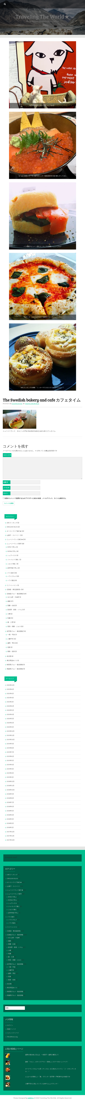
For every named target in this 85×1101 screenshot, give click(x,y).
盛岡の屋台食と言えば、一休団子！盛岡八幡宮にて (42, 1055)
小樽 (8, 614)
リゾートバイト (12, 585)
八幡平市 (10, 639)
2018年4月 (10, 815)
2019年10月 (11, 739)
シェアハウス (11, 555)
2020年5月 (10, 710)
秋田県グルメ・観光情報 (15, 664)
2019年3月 (10, 769)
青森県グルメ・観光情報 (15, 669)
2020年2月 (10, 723)
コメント (7, 455)
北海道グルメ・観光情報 (15, 594)
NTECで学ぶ (11, 547)
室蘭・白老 (11, 605)
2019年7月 (10, 752)
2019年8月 (10, 748)
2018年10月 (11, 790)
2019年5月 (10, 760)
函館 (8, 601)
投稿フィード (11, 1029)
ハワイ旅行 (10, 573)
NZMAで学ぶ (11, 551)
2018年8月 (10, 798)
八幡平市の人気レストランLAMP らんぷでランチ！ (42, 1084)
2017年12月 (10, 832)
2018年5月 (10, 811)
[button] (42, 74)
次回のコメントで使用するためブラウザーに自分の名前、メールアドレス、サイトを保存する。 (36, 498)
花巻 (8, 647)
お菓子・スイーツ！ (13, 535)
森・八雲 (10, 622)
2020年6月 (10, 706)
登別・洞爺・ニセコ (14, 626)
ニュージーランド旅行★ (15, 539)
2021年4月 (10, 697)
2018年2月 (10, 823)
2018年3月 (10, 819)
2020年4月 (10, 714)
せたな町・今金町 (13, 597)
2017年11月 (10, 836)
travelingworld (32, 404)
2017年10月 (11, 840)
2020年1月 (10, 727)
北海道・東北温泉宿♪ (14, 589)
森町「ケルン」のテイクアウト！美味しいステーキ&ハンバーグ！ (46, 1062)
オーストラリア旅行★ (14, 531)
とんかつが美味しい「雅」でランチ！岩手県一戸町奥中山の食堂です (47, 1076)
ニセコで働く (11, 564)
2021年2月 (10, 702)
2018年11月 (10, 785)
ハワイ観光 (11, 580)
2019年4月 (10, 764)
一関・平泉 (11, 634)
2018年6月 (10, 806)
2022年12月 (10, 685)
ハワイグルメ (11, 576)
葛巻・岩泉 (11, 651)
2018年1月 (10, 827)
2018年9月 (10, 794)
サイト (5, 493)
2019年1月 (10, 777)
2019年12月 (10, 731)
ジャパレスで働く (13, 559)
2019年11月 (10, 735)
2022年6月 (10, 689)
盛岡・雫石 (11, 643)
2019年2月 (10, 773)
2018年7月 (10, 802)
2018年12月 (10, 781)
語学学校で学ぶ (12, 568)
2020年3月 (10, 718)
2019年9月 (10, 744)
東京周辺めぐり (12, 660)
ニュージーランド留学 (14, 544)
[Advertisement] (42, 18)
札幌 (8, 618)
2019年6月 (10, 756)
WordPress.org (12, 1037)
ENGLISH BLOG (12, 527)
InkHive (31, 1098)
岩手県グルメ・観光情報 (15, 631)
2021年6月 (10, 693)
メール (6, 488)
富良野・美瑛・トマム (14, 609)
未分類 (9, 656)
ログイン (10, 1025)
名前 (5, 482)
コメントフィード (13, 1033)
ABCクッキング (12, 523)
